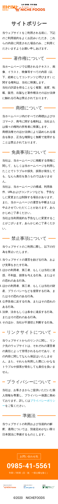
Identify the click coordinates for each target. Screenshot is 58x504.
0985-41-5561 (29, 466)
